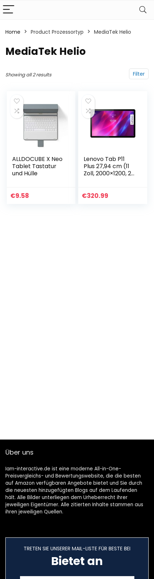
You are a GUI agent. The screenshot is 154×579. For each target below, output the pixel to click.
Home (12, 31)
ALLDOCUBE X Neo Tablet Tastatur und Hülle (37, 166)
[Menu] (8, 9)
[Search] (142, 9)
